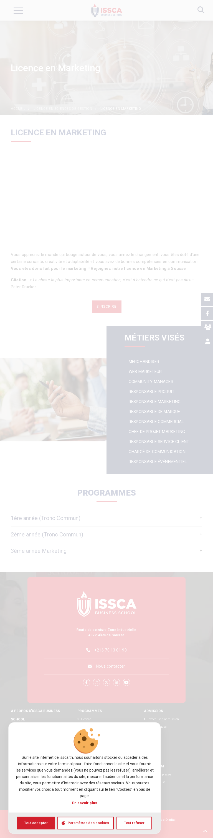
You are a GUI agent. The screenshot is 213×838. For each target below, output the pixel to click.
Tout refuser (134, 823)
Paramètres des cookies (88, 823)
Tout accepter (36, 823)
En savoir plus (84, 803)
